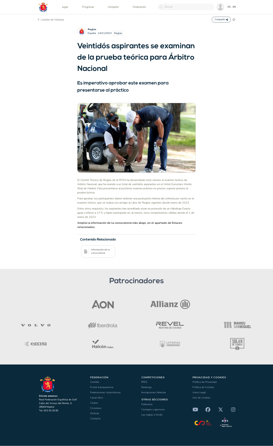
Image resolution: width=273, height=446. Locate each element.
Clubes (94, 403)
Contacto (95, 418)
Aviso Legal (199, 392)
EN (234, 7)
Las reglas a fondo (152, 415)
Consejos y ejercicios (153, 409)
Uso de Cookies (201, 398)
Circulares (96, 408)
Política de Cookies (203, 387)
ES (229, 7)
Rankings (146, 387)
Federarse (147, 404)
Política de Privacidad (205, 382)
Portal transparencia (101, 387)
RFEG (144, 382)
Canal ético (96, 398)
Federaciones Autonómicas (105, 392)
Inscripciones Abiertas (153, 392)
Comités (94, 382)
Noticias (94, 413)
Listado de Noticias (51, 20)
